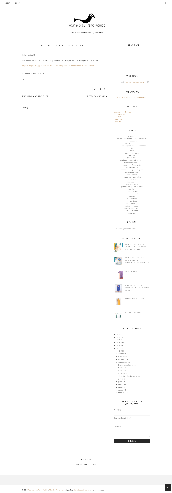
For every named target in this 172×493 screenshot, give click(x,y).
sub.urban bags (132, 204)
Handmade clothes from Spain (132, 160)
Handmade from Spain (132, 165)
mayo (120, 384)
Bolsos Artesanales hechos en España (132, 139)
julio (120, 379)
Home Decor (132, 175)
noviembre (122, 357)
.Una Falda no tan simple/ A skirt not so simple (136, 287)
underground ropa (132, 208)
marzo (121, 390)
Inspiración (132, 182)
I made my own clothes (132, 177)
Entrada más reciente (35, 96)
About (7, 3)
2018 (119, 334)
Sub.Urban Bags (120, 114)
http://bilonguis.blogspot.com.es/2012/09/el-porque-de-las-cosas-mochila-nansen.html (58, 66)
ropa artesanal (132, 194)
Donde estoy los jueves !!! (128, 365)
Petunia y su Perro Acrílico (132, 187)
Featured (132, 155)
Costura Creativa (132, 143)
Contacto (117, 122)
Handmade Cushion (132, 163)
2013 (119, 348)
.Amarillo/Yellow (134, 299)
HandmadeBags (132, 167)
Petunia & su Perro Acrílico (135, 83)
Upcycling (132, 213)
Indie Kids (118, 117)
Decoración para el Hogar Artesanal (132, 146)
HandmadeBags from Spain (132, 170)
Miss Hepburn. (132, 272)
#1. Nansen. (122, 373)
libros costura (132, 184)
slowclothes (132, 199)
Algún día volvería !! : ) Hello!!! (129, 376)
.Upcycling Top (132, 312)
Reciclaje (132, 189)
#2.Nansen (122, 370)
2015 (119, 343)
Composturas (132, 141)
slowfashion (132, 201)
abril (120, 387)
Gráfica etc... (118, 119)
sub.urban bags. (132, 206)
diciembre (122, 354)
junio (120, 382)
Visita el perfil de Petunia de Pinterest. (132, 97)
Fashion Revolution (132, 153)
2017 (119, 337)
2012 (119, 351)
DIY (132, 148)
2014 (119, 345)
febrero (121, 393)
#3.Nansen (122, 368)
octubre (121, 359)
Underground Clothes (122, 112)
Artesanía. (132, 136)
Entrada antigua (96, 96)
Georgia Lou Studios (81, 490)
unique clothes (132, 211)
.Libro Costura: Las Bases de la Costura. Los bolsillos (135, 246)
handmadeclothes (132, 172)
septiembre (123, 362)
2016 (119, 340)
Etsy (132, 151)
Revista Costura (132, 191)
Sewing (132, 196)
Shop (17, 3)
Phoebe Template (56, 490)
